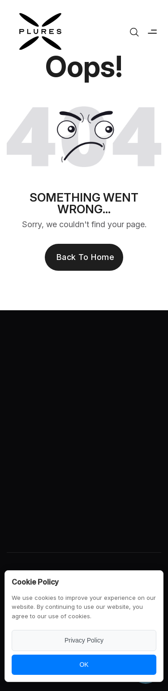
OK (83, 664)
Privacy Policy (84, 640)
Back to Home (85, 257)
